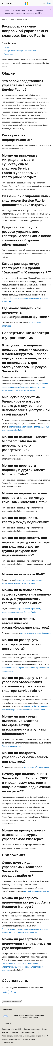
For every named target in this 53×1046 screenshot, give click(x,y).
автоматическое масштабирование (35, 633)
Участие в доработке (10, 1032)
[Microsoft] (26, 3)
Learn (4, 19)
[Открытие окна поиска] (44, 3)
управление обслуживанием (36, 767)
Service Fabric (22, 19)
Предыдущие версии (32, 1029)
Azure (11, 19)
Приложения (8, 54)
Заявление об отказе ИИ (11, 1029)
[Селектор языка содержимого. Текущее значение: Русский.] (7, 1009)
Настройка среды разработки (36, 891)
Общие (6, 48)
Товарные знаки (29, 1039)
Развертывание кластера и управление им (20, 51)
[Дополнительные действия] (49, 19)
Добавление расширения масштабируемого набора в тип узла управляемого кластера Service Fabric (25, 387)
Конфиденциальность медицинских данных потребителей (24, 1036)
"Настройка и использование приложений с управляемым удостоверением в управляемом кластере (22, 967)
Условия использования (11, 1039)
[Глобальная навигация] (2, 3)
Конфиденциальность (29, 1032)
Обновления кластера (11, 746)
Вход (49, 3)
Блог (44, 1029)
